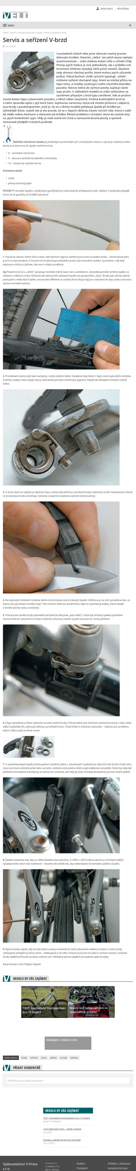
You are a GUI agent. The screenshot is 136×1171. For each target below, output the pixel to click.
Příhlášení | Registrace (119, 1163)
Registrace (107, 8)
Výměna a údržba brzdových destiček (62, 1139)
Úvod (5, 32)
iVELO (15, 15)
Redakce (80, 1163)
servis (44, 1057)
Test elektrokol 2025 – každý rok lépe (62, 1129)
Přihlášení (123, 8)
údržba (53, 1057)
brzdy (39, 32)
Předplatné (82, 1167)
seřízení (34, 1057)
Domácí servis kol (26, 32)
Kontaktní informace (118, 1167)
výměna (74, 1057)
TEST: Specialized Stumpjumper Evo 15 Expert (66, 1118)
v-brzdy (63, 1057)
